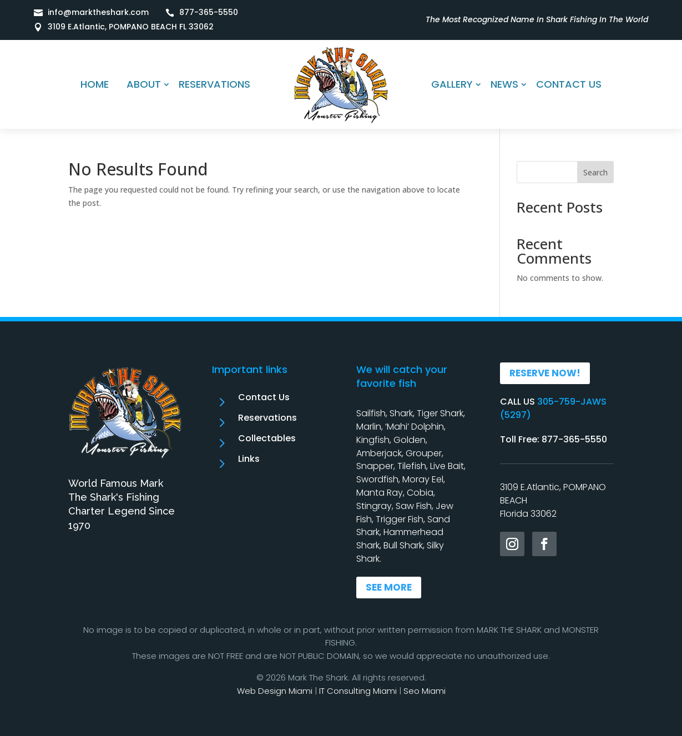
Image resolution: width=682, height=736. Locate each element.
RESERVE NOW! (544, 373)
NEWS (504, 84)
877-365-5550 (208, 12)
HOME (94, 84)
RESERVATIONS (214, 84)
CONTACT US (569, 84)
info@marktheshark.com (98, 12)
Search (595, 172)
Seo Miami (424, 691)
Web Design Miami (274, 691)
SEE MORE (389, 587)
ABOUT (144, 84)
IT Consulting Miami (358, 691)
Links (249, 458)
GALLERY (452, 84)
